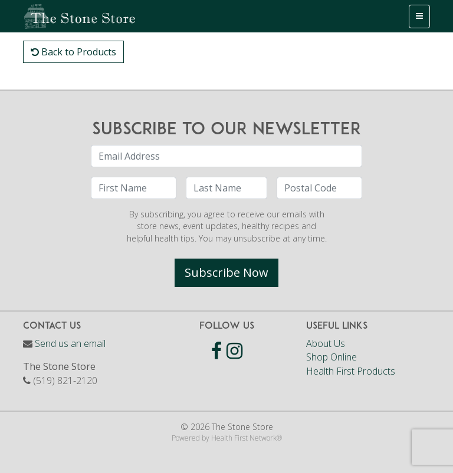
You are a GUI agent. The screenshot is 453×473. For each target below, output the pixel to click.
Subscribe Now (226, 272)
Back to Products (73, 51)
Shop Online (331, 356)
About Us (325, 343)
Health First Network (244, 438)
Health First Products (350, 371)
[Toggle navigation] (419, 16)
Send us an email (70, 343)
